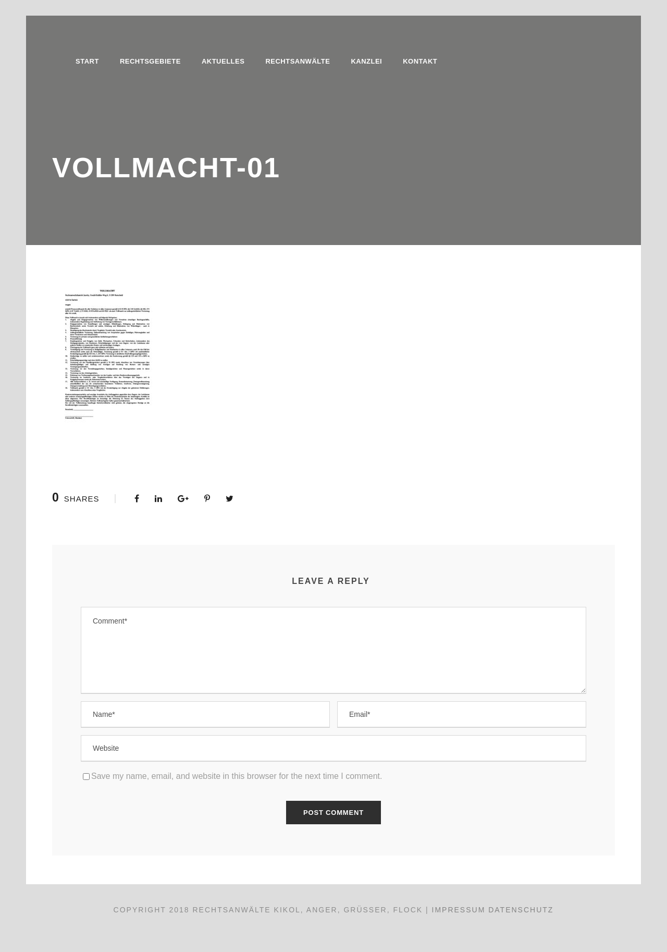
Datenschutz (520, 910)
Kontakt (420, 61)
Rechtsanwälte (297, 61)
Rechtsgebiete (150, 61)
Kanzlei (366, 61)
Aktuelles (223, 61)
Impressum (459, 910)
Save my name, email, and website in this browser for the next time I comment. (236, 776)
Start (87, 61)
